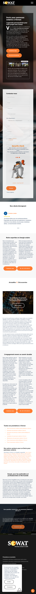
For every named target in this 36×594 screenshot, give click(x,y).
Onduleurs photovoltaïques (9, 564)
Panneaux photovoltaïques (9, 562)
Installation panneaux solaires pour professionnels (15, 560)
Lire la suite (18, 303)
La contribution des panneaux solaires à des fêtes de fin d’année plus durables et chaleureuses (18, 297)
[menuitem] (31, 3)
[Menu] (31, 3)
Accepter (9, 581)
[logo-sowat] (15, 3)
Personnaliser (10, 587)
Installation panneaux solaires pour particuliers (14, 558)
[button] (33, 591)
